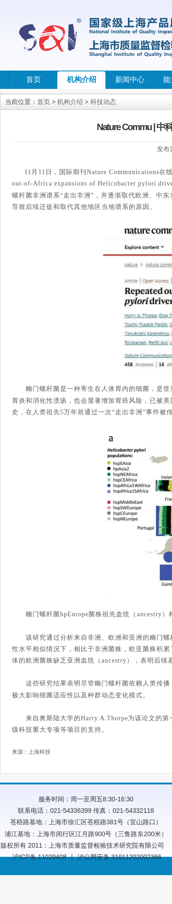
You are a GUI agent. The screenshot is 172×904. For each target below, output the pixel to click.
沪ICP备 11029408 (39, 856)
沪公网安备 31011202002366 (119, 856)
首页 (33, 79)
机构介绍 (81, 79)
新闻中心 (129, 79)
